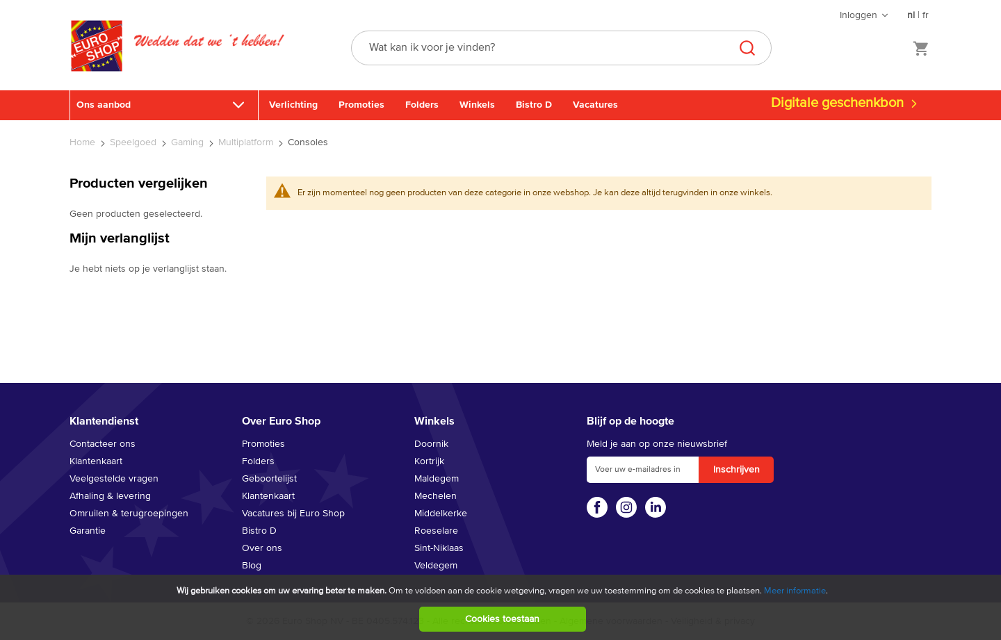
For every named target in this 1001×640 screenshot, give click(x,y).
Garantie (88, 531)
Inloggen (858, 15)
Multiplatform (247, 142)
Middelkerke (440, 513)
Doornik (431, 444)
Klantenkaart (96, 461)
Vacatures (595, 105)
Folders (422, 105)
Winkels (477, 105)
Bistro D (534, 105)
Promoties (361, 105)
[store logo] (97, 60)
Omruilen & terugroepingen (129, 513)
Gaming (188, 142)
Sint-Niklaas (439, 548)
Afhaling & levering (110, 496)
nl (911, 15)
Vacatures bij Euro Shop (293, 513)
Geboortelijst (269, 479)
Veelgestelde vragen (114, 479)
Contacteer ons (103, 444)
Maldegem (436, 479)
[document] (502, 607)
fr (925, 15)
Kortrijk (429, 461)
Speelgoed (134, 142)
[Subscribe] (736, 470)
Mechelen (435, 496)
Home (84, 142)
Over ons (262, 548)
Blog (251, 566)
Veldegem (435, 566)
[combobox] (561, 48)
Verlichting (293, 105)
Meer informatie (795, 591)
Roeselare (436, 531)
